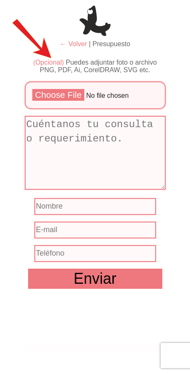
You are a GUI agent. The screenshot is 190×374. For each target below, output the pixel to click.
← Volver (73, 43)
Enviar (94, 278)
